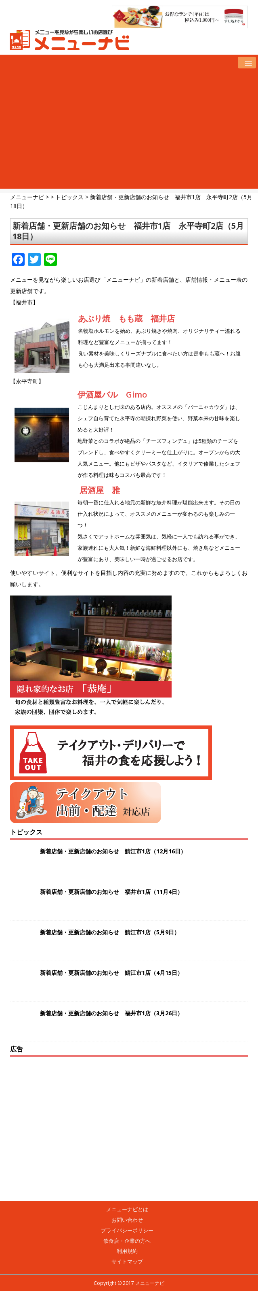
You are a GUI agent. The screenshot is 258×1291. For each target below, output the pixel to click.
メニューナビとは (127, 1209)
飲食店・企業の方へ (127, 1240)
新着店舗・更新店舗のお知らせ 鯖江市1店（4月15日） (111, 972)
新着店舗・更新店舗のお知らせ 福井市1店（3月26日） (111, 1013)
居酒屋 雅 (100, 490)
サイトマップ (127, 1261)
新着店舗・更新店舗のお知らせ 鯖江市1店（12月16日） (113, 851)
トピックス (26, 831)
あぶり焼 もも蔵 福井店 (126, 318)
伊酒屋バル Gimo (112, 394)
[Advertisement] (129, 132)
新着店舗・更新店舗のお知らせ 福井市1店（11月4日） (111, 891)
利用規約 (127, 1251)
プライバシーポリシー (127, 1230)
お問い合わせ (127, 1219)
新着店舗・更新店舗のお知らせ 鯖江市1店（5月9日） (110, 932)
